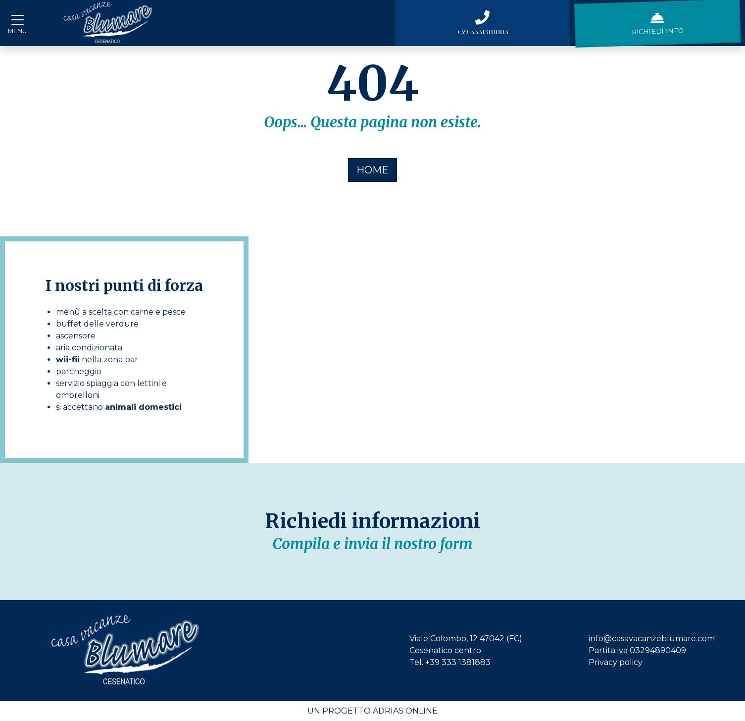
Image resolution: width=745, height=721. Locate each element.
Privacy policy (616, 662)
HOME (372, 170)
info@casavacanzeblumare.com (652, 638)
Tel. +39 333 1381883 (450, 662)
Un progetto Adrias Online (372, 711)
